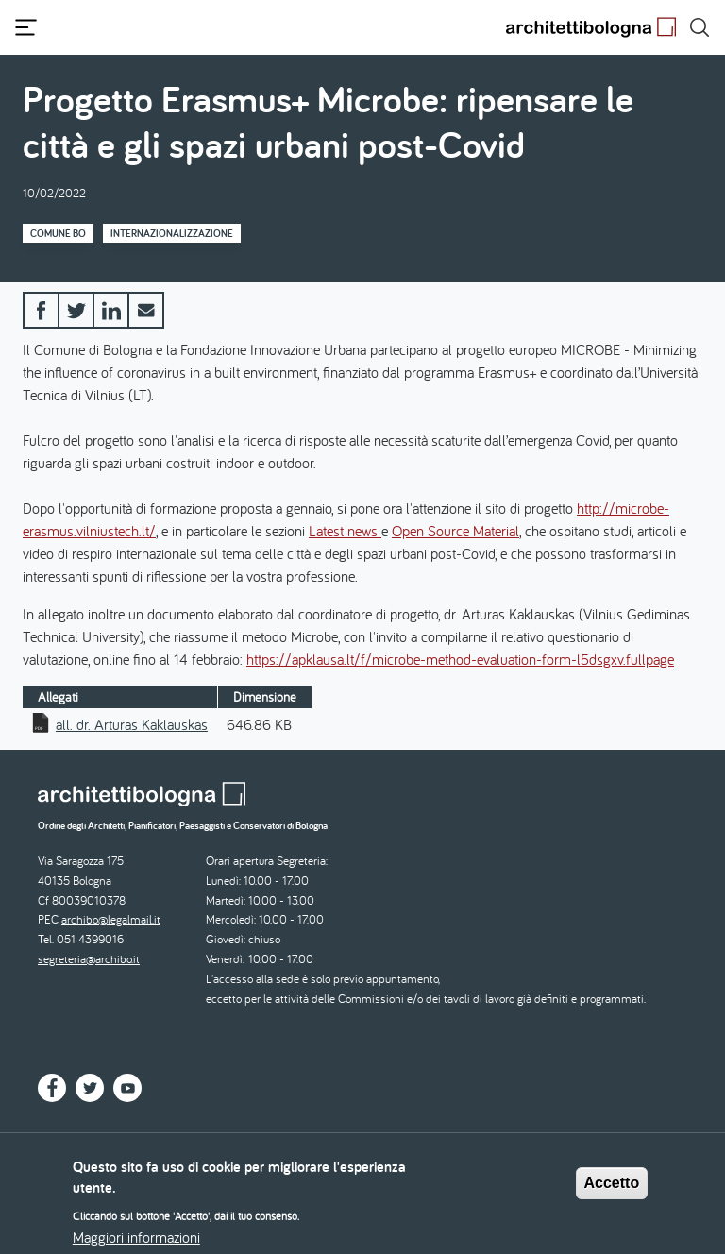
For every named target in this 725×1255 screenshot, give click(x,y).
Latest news (345, 530)
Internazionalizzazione (171, 233)
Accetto (612, 1191)
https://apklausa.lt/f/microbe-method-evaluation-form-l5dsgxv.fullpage (460, 659)
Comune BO (58, 233)
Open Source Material (455, 530)
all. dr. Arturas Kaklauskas (132, 724)
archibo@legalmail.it (110, 919)
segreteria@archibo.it (89, 959)
